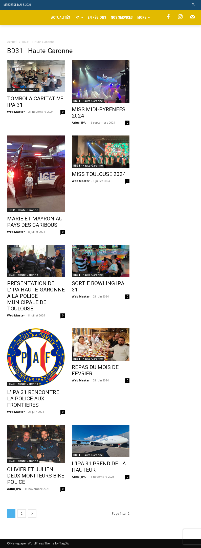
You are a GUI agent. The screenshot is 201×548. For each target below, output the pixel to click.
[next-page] (32, 513)
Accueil (12, 42)
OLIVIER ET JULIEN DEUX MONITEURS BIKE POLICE (35, 475)
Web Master (16, 111)
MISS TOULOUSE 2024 (99, 174)
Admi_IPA (79, 122)
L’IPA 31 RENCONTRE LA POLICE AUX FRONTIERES (33, 398)
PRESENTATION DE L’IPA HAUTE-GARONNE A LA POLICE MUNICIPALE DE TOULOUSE (36, 296)
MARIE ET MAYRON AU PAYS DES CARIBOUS (34, 222)
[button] (193, 5)
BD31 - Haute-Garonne (23, 90)
